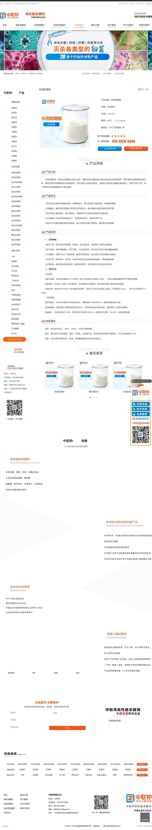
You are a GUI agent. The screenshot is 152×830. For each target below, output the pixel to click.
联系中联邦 (140, 4)
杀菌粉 (14, 141)
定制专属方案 (136, 148)
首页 (4, 26)
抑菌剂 (14, 122)
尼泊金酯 (15, 266)
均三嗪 (14, 271)
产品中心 (79, 26)
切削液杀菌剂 (17, 197)
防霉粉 (14, 151)
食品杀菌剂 (16, 240)
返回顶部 (144, 820)
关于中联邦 (130, 4)
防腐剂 (14, 113)
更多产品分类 (14, 339)
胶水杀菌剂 (16, 187)
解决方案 (95, 26)
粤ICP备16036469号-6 (112, 826)
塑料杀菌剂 (16, 230)
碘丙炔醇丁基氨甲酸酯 (19, 324)
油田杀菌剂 (16, 245)
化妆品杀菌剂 (17, 225)
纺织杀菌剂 (16, 216)
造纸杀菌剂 (16, 192)
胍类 (13, 290)
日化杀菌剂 (16, 221)
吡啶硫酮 (15, 319)
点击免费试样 (110, 148)
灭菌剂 (14, 132)
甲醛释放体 (16, 295)
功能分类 (32, 73)
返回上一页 (143, 89)
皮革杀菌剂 (16, 206)
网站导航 (149, 4)
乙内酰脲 (15, 328)
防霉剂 (14, 117)
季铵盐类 (15, 276)
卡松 (13, 257)
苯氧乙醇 (15, 309)
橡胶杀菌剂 (16, 235)
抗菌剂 (14, 127)
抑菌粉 (14, 161)
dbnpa (14, 333)
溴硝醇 (14, 261)
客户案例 (111, 26)
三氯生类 (15, 281)
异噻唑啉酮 (16, 300)
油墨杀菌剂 (16, 201)
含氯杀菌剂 (16, 285)
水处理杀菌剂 (59, 26)
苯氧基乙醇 (16, 314)
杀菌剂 (14, 108)
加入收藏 (122, 4)
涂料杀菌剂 (20, 26)
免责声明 (140, 826)
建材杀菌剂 (16, 211)
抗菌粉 (14, 156)
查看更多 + (142, 764)
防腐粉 (39, 73)
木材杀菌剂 (39, 26)
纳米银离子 (16, 304)
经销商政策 (148, 826)
